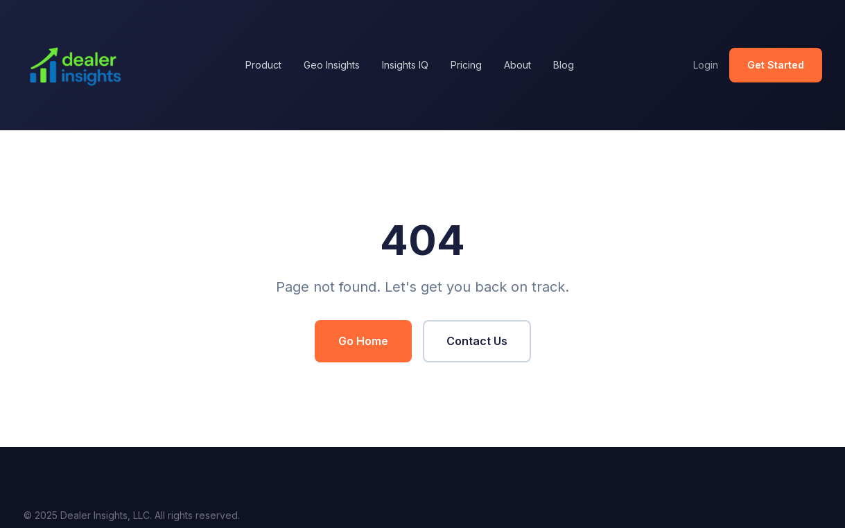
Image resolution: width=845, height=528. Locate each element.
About (517, 65)
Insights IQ (405, 65)
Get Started (775, 65)
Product (263, 65)
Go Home (363, 341)
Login (705, 65)
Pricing (466, 65)
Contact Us (476, 341)
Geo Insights (332, 65)
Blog (563, 65)
